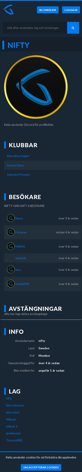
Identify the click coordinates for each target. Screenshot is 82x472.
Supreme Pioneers (18, 174)
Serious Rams (15, 165)
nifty (9, 398)
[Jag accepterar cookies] (41, 467)
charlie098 (22, 284)
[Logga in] (71, 9)
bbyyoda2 (12, 412)
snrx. (18, 269)
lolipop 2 (11, 426)
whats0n (20, 258)
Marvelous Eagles (18, 156)
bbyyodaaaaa (15, 405)
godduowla (13, 433)
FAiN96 (20, 246)
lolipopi (11, 419)
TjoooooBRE (14, 440)
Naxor (19, 218)
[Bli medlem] (48, 9)
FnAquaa (21, 232)
